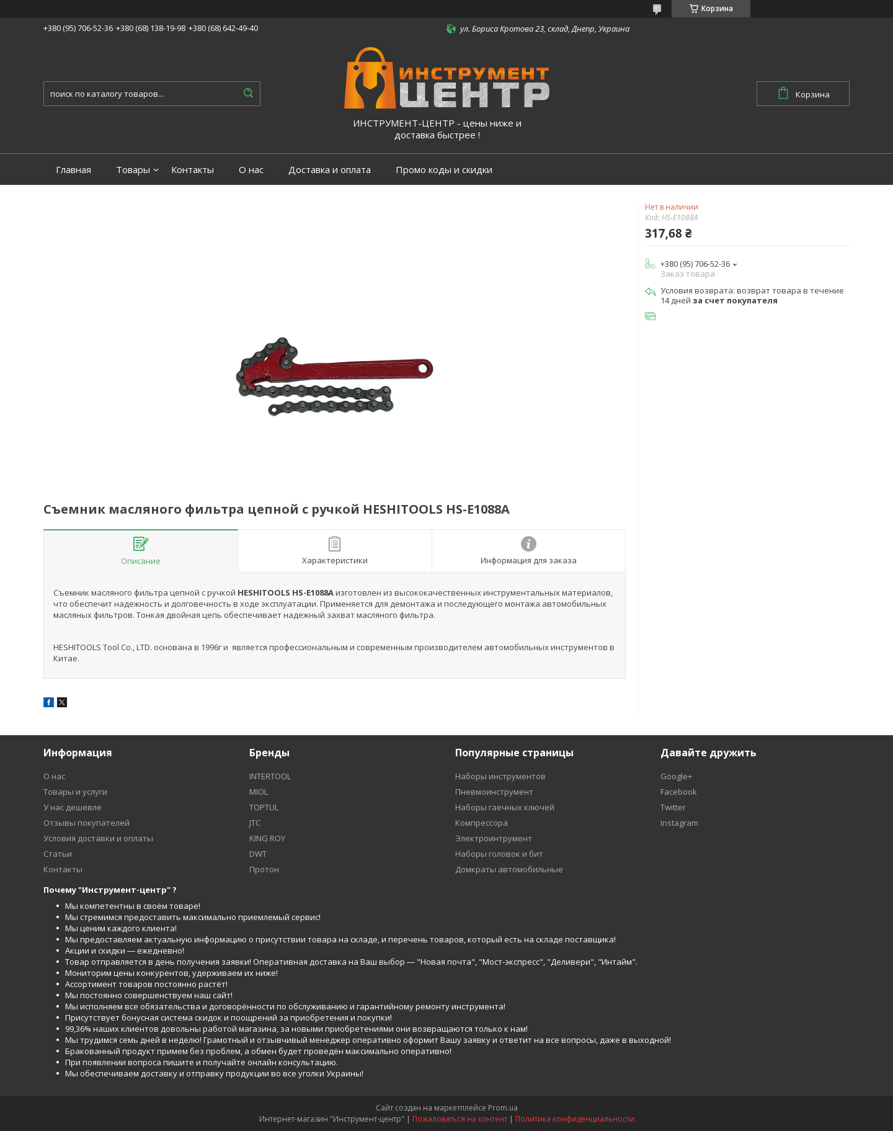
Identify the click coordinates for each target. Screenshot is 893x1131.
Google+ (676, 776)
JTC (254, 822)
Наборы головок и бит (499, 853)
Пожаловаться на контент (459, 1119)
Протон (264, 869)
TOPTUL (263, 807)
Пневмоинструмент (494, 791)
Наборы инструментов (500, 776)
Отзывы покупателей (86, 822)
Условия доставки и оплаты (98, 838)
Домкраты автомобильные (509, 869)
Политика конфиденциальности (574, 1119)
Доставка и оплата (329, 169)
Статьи (57, 853)
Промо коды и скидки (444, 169)
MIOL (258, 791)
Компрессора (481, 822)
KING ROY (267, 838)
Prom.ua (503, 1107)
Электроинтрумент (493, 838)
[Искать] (248, 93)
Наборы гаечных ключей (504, 807)
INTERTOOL (270, 776)
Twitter (673, 807)
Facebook (678, 791)
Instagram (679, 822)
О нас (251, 169)
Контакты (192, 169)
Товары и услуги (75, 791)
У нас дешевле (72, 807)
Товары (133, 169)
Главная (73, 169)
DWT (258, 853)
